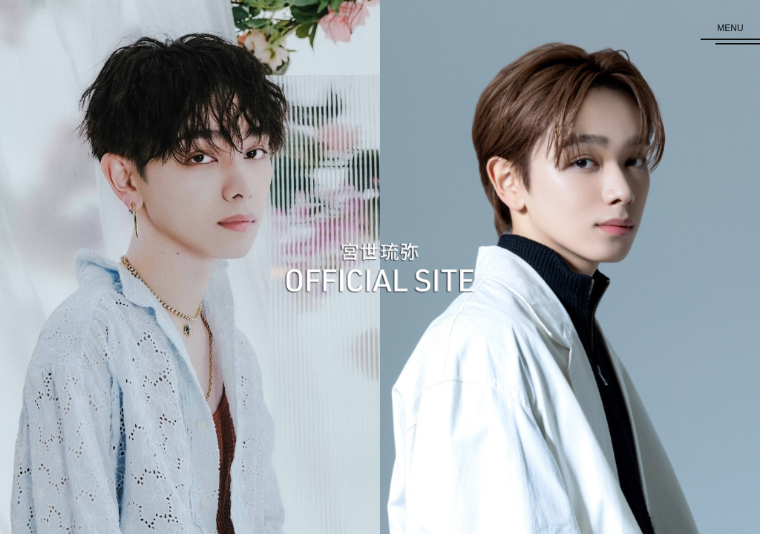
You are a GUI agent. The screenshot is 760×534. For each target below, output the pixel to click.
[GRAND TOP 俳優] (570, 267)
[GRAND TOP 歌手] (190, 267)
